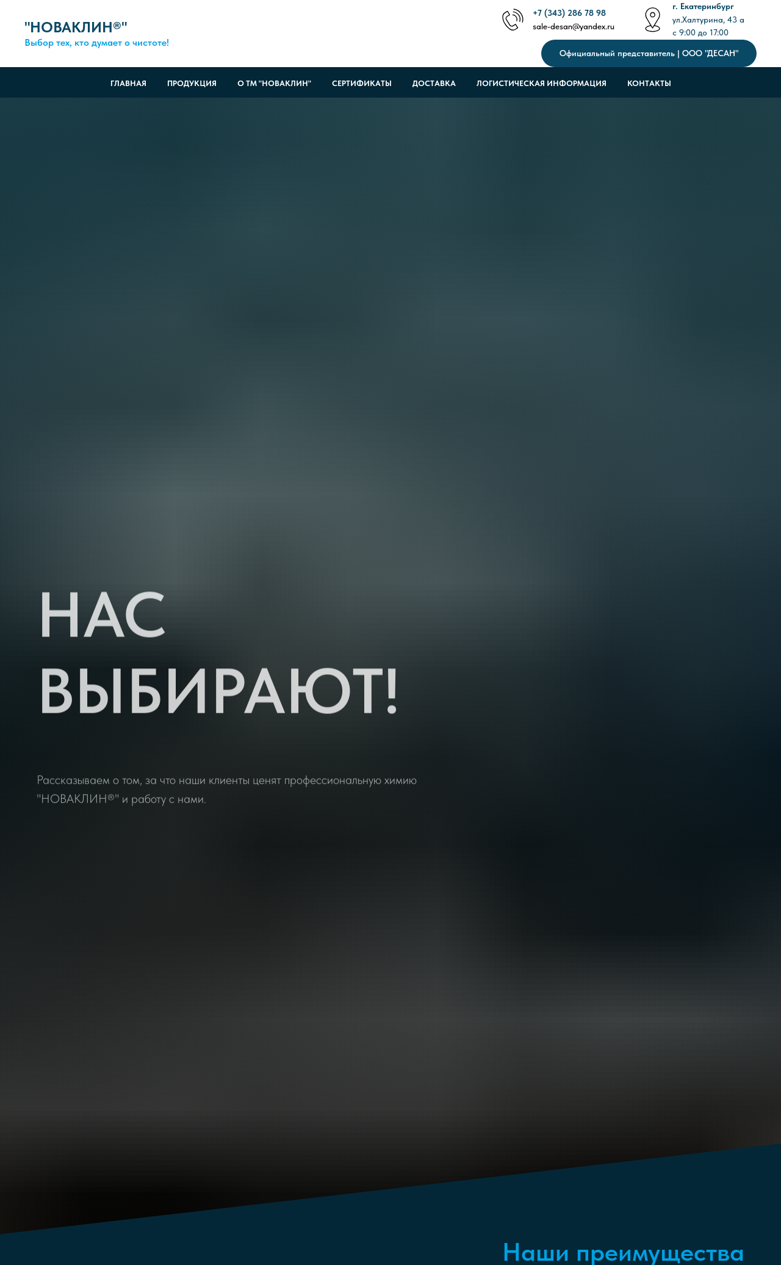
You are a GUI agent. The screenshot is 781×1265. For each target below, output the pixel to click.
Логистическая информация (541, 83)
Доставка (434, 83)
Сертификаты (362, 83)
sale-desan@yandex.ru (573, 26)
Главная (128, 83)
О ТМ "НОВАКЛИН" (274, 83)
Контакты (649, 83)
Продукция (192, 83)
